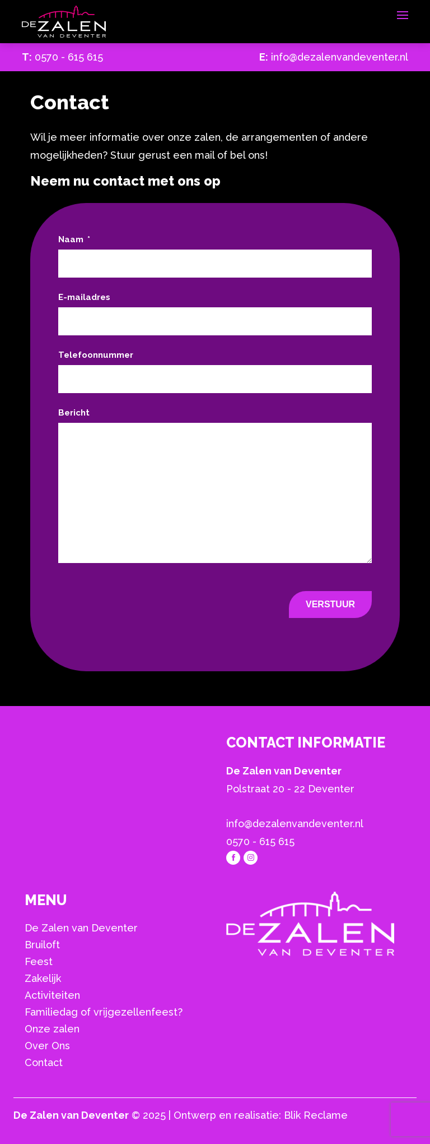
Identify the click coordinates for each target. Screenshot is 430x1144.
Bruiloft (42, 945)
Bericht (74, 413)
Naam (74, 239)
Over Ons (47, 1045)
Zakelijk (43, 978)
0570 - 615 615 (69, 57)
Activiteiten (52, 995)
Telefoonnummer (95, 355)
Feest (39, 961)
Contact (44, 1062)
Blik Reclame (316, 1115)
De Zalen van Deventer (81, 928)
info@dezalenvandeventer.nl (339, 57)
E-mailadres (84, 297)
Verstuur (330, 604)
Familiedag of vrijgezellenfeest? (104, 1012)
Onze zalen (52, 1029)
